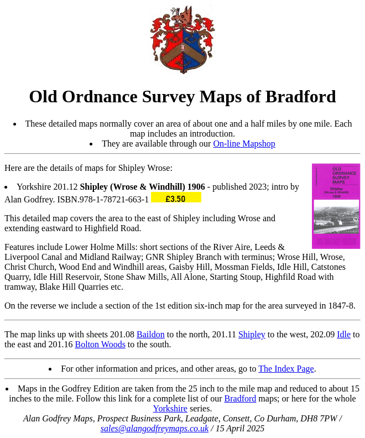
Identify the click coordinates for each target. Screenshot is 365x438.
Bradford (241, 398)
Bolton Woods (100, 344)
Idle (344, 334)
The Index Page (286, 368)
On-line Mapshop (244, 143)
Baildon (151, 334)
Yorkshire (170, 408)
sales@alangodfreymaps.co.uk (154, 428)
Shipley (251, 334)
